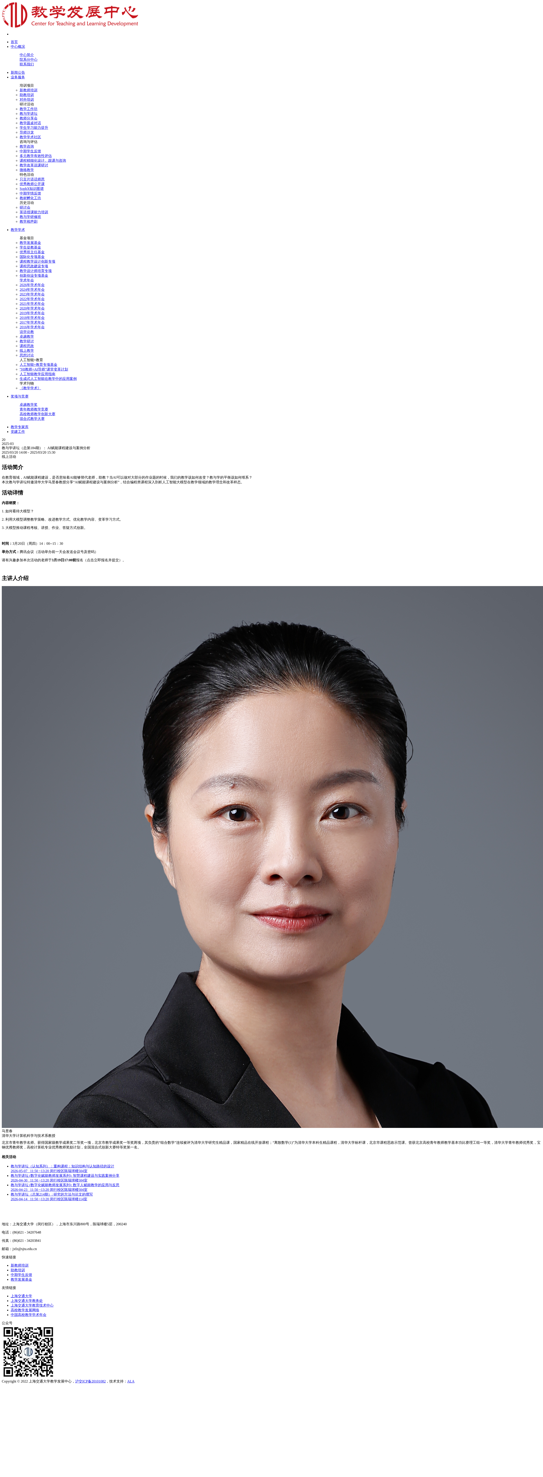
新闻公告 (18, 72)
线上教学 (27, 350)
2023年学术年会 (32, 294)
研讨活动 (27, 104)
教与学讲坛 (28, 113)
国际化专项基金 (32, 257)
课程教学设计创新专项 (37, 261)
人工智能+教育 (31, 360)
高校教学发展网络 (25, 1310)
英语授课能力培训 (34, 212)
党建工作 (18, 432)
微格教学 (27, 170)
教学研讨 (27, 341)
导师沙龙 (27, 132)
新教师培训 (28, 90)
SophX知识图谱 (32, 189)
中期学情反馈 (30, 193)
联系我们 (27, 64)
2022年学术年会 (32, 299)
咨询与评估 (28, 142)
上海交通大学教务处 (27, 1301)
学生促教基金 (30, 247)
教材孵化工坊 (30, 198)
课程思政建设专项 (34, 266)
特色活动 (27, 174)
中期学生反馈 (30, 151)
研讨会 (25, 207)
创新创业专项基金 (34, 275)
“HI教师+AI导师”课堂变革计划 (44, 369)
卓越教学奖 (28, 404)
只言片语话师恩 (32, 179)
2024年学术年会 (32, 289)
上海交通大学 (21, 1296)
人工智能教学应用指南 (37, 374)
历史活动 (27, 203)
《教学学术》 (30, 388)
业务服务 (18, 77)
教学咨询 (27, 146)
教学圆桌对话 (30, 123)
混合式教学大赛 (32, 419)
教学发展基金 (30, 243)
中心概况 (18, 46)
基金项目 (27, 238)
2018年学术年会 (32, 318)
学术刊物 (27, 383)
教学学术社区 (30, 137)
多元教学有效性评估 (36, 156)
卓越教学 (27, 336)
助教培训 (27, 95)
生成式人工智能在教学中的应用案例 (48, 379)
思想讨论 (27, 355)
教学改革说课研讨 (34, 165)
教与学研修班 (30, 217)
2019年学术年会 (32, 313)
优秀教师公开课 (32, 184)
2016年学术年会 (32, 327)
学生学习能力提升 (34, 128)
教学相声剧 (28, 221)
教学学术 (18, 230)
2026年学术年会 (32, 285)
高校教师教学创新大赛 (37, 414)
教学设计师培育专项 (36, 271)
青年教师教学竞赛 (34, 409)
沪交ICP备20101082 (90, 1381)
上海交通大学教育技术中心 (32, 1305)
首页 (14, 42)
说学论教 (27, 332)
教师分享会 (28, 118)
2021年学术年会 (32, 304)
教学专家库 (20, 427)
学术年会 (27, 280)
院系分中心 (28, 59)
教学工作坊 (28, 109)
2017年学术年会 (32, 322)
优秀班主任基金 (32, 252)
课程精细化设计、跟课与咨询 (43, 160)
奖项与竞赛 (20, 396)
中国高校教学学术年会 (28, 1315)
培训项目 (27, 85)
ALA (131, 1381)
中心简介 (27, 55)
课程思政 (27, 346)
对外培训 (27, 99)
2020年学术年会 (32, 308)
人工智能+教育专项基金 (38, 365)
